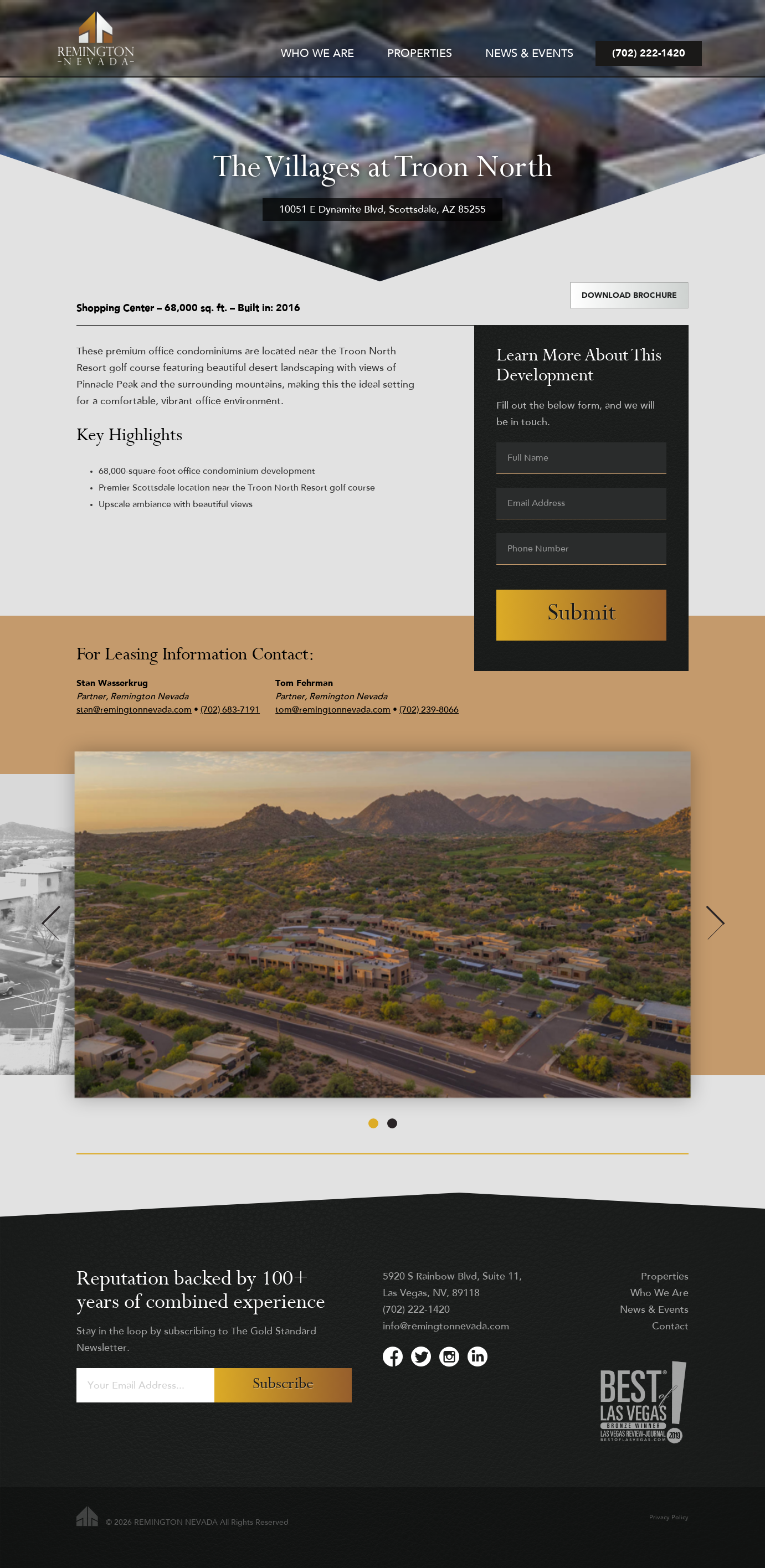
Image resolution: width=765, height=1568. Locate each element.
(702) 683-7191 (230, 710)
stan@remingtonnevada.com (134, 710)
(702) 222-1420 (416, 1310)
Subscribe (283, 1385)
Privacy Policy (669, 1518)
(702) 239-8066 (429, 710)
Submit (581, 615)
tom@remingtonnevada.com (333, 710)
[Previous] (50, 924)
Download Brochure (629, 296)
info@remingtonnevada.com (446, 1327)
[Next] (715, 924)
